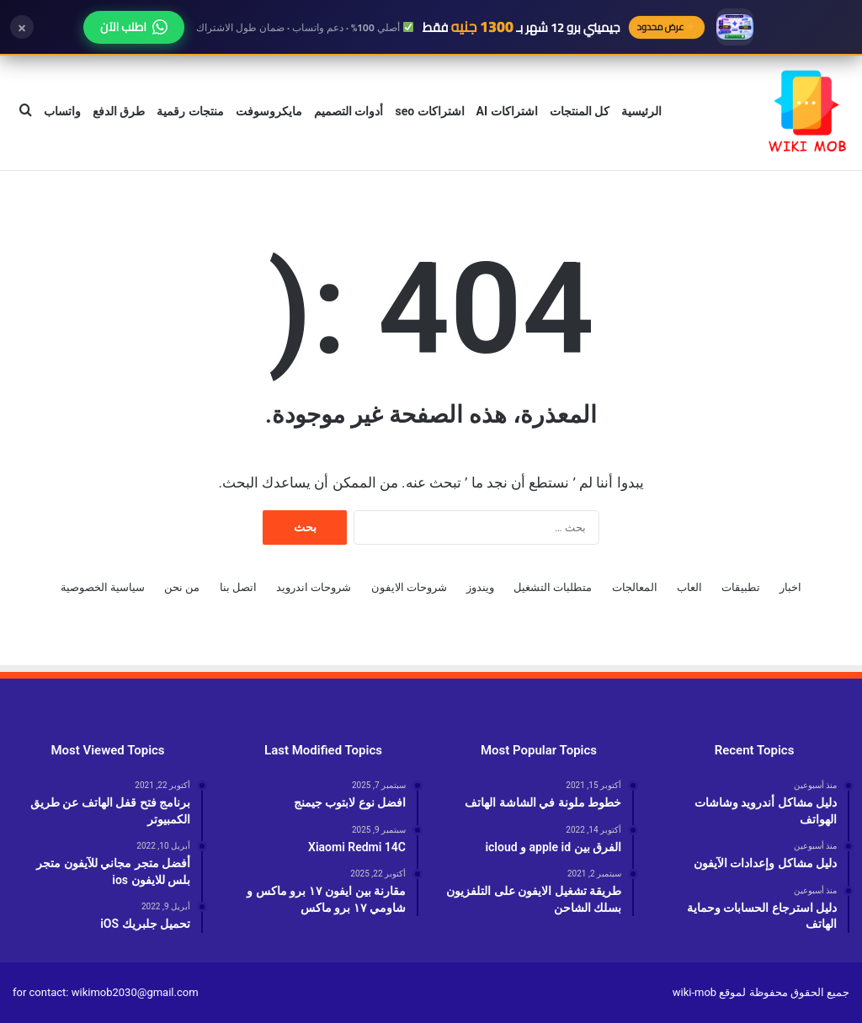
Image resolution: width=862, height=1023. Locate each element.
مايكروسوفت (269, 111)
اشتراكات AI (507, 111)
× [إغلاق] (22, 27)
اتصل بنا (238, 587)
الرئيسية (641, 111)
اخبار (790, 587)
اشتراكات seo (429, 111)
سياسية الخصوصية (103, 587)
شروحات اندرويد (313, 587)
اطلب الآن (134, 27)
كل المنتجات (579, 111)
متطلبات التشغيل (552, 587)
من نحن (182, 587)
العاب (689, 587)
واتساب (62, 111)
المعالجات (634, 587)
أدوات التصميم (348, 111)
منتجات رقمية (190, 111)
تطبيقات (740, 587)
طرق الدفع (119, 111)
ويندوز (480, 587)
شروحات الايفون (409, 587)
